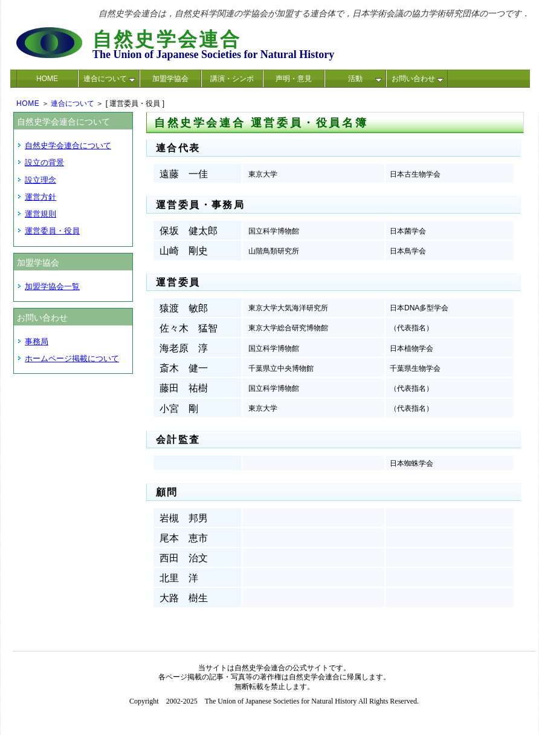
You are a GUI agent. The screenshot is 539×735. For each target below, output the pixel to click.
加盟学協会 (170, 78)
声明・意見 (294, 78)
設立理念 (40, 180)
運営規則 (40, 213)
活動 (365, 78)
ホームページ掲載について (72, 358)
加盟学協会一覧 (52, 286)
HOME (47, 78)
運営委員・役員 (52, 230)
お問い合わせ (418, 78)
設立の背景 (44, 162)
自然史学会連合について (68, 145)
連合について (109, 78)
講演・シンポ (232, 78)
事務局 (36, 341)
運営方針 (40, 196)
